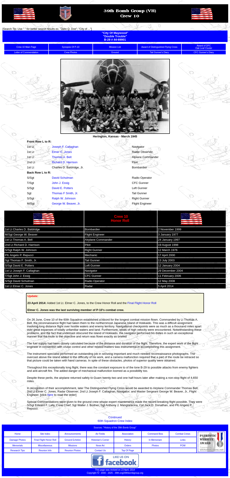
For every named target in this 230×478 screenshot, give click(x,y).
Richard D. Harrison (64, 162)
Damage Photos (17, 440)
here (50, 394)
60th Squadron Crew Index (115, 421)
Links (182, 440)
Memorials (17, 445)
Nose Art (100, 445)
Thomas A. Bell (61, 157)
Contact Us (100, 450)
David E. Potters (62, 188)
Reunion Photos (73, 450)
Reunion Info (45, 450)
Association (127, 434)
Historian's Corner (100, 440)
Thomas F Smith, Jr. (65, 193)
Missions (72, 445)
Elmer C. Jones (62, 152)
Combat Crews (182, 434)
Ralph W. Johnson (64, 198)
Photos (155, 445)
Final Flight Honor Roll (141, 303)
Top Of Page (128, 450)
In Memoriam (155, 440)
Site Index (45, 434)
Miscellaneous (45, 445)
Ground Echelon (72, 440)
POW (183, 445)
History (127, 440)
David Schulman (62, 177)
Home (18, 434)
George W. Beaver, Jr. (66, 203)
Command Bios (155, 434)
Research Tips (17, 450)
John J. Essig (60, 183)
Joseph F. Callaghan (65, 146)
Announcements (72, 434)
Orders (127, 445)
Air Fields (100, 434)
